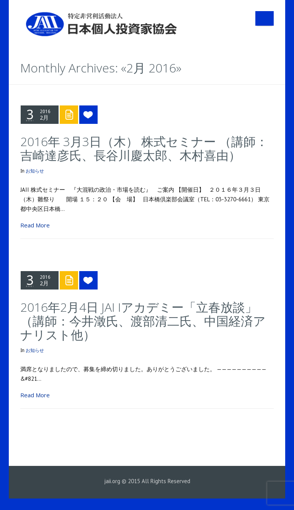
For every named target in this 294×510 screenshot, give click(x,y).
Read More (35, 225)
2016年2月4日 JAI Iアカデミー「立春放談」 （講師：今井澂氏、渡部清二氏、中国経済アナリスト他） (145, 321)
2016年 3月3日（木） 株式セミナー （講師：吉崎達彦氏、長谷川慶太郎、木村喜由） (144, 148)
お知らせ (35, 171)
